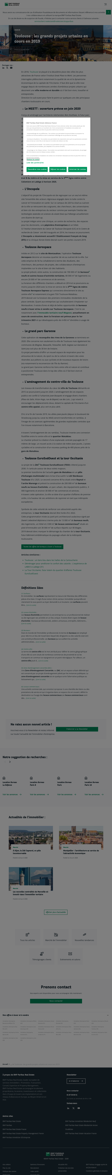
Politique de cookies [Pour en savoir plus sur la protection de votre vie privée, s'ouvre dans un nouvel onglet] (33, 159)
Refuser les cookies (58, 169)
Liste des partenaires (35, 163)
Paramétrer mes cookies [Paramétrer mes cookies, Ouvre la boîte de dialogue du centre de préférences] (37, 169)
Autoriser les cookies (77, 169)
